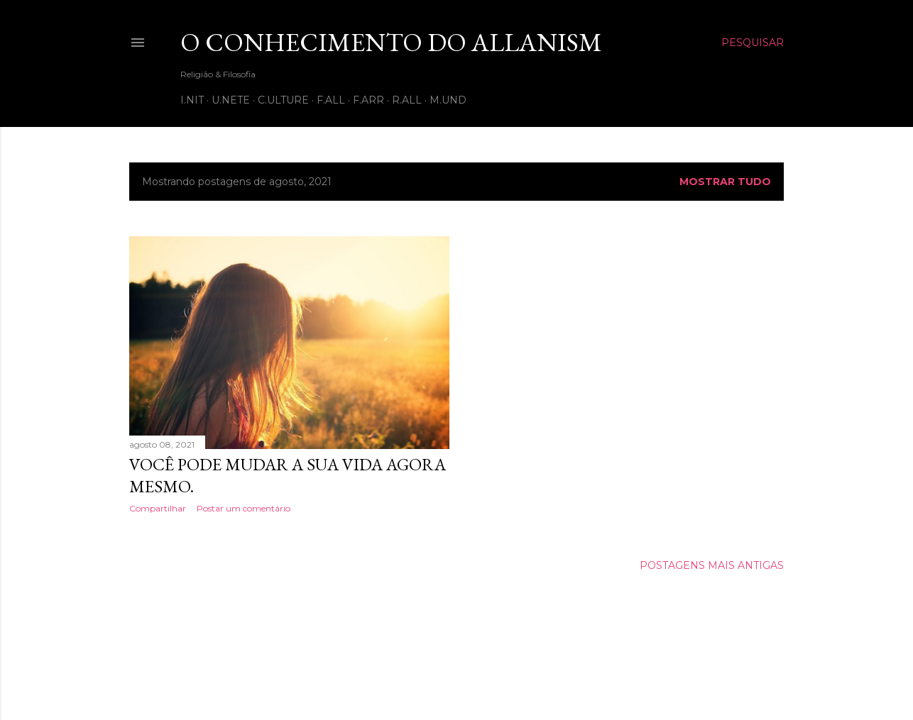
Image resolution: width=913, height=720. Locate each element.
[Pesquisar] (752, 43)
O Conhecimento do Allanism (391, 42)
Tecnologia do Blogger (456, 652)
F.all (331, 100)
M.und (448, 100)
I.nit (192, 100)
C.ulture (283, 100)
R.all (407, 100)
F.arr (368, 100)
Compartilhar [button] (157, 508)
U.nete (231, 100)
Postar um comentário (243, 508)
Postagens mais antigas (712, 565)
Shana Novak (501, 679)
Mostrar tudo (725, 181)
